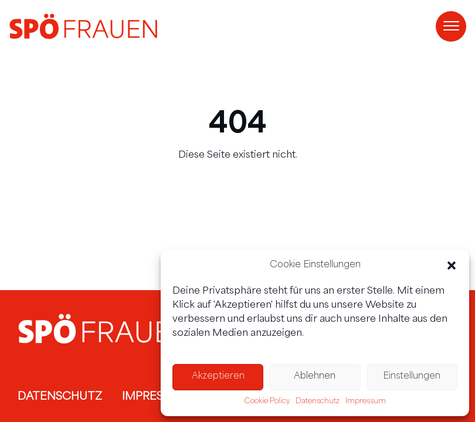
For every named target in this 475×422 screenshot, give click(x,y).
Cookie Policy (267, 401)
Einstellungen (411, 376)
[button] (451, 265)
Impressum (365, 401)
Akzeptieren (218, 376)
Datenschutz (318, 401)
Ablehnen (314, 376)
